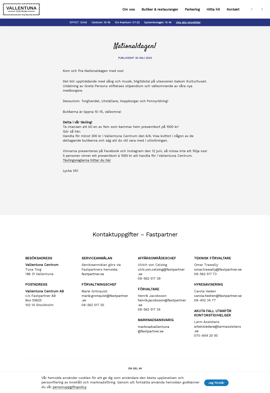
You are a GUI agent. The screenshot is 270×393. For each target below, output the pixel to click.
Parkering (192, 11)
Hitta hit (213, 11)
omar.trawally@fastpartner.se (218, 273)
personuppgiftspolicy (68, 387)
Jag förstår (217, 382)
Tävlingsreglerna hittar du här (87, 164)
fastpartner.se (93, 278)
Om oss (128, 11)
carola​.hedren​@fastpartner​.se (218, 300)
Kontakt (233, 11)
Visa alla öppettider (188, 26)
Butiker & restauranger (160, 11)
